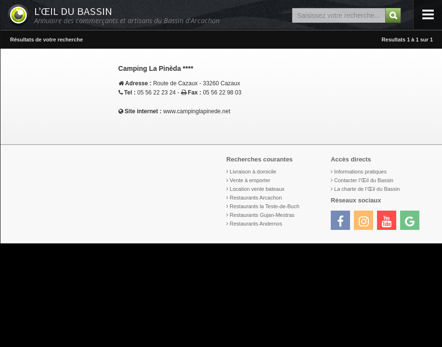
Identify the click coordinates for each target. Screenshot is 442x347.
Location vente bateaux (257, 189)
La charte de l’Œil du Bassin (367, 189)
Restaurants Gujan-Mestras (262, 215)
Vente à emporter (250, 180)
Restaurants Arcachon (256, 197)
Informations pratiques (360, 171)
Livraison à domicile (253, 171)
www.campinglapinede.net (196, 111)
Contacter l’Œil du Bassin (363, 180)
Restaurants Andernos (256, 224)
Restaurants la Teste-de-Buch (264, 206)
